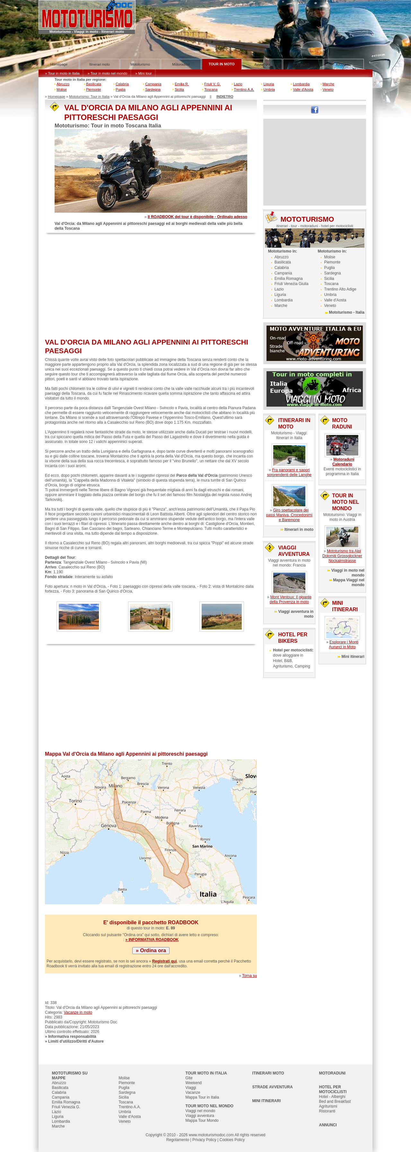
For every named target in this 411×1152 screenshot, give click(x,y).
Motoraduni (181, 64)
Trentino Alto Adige (340, 289)
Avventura (262, 64)
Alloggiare (344, 64)
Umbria (269, 89)
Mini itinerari (353, 656)
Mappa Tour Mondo (202, 1120)
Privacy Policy (204, 1140)
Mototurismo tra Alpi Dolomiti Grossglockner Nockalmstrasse (342, 556)
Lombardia (301, 84)
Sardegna (153, 89)
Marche (329, 84)
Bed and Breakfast (335, 1101)
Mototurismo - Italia (346, 312)
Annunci (303, 64)
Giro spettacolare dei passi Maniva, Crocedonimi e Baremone (289, 515)
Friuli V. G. (212, 84)
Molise (62, 89)
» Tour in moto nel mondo (107, 73)
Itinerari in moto (299, 529)
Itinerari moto (99, 64)
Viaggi (191, 1087)
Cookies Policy (232, 1140)
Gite (189, 1078)
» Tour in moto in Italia (62, 73)
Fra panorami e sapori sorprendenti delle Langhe (289, 472)
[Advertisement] (151, 286)
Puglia (121, 89)
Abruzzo (63, 84)
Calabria (122, 84)
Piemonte (93, 89)
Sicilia (179, 89)
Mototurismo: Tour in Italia (89, 96)
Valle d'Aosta (303, 89)
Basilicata (93, 84)
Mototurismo (140, 64)
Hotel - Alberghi (332, 1096)
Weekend (194, 1083)
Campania (153, 84)
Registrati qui (164, 961)
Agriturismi (328, 1106)
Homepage (58, 64)
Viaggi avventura (200, 1115)
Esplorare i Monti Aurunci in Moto (343, 644)
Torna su (249, 975)
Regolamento (177, 1140)
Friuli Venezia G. (66, 1107)
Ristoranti (327, 1111)
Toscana (210, 89)
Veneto (328, 89)
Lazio (238, 84)
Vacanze (193, 1092)
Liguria (268, 84)
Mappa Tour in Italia (202, 1097)
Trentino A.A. (244, 89)
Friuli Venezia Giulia (292, 283)
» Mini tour (143, 73)
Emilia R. (182, 84)
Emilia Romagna (289, 278)
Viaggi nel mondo (200, 1111)
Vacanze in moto (78, 1012)
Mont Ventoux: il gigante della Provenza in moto (290, 599)
